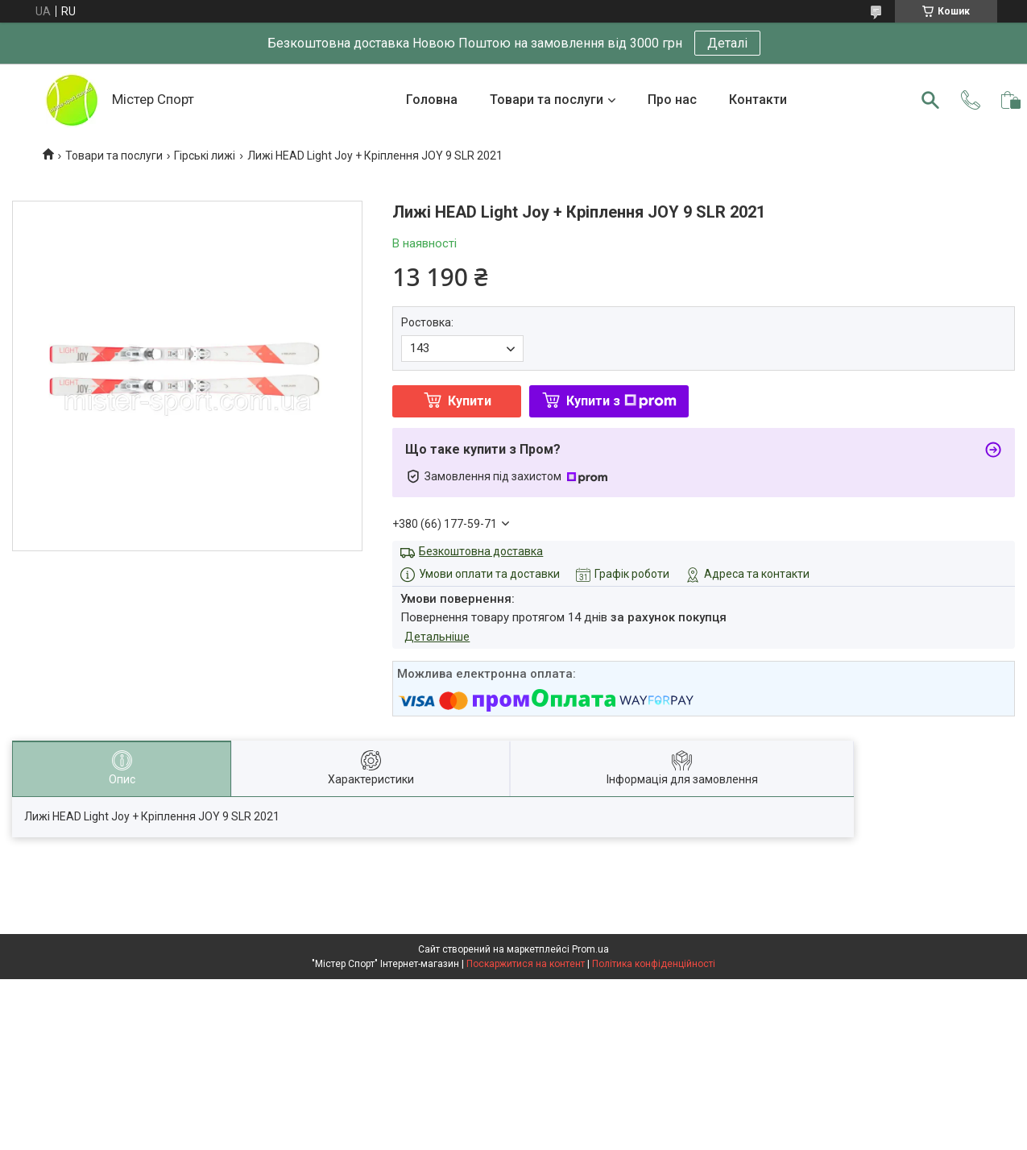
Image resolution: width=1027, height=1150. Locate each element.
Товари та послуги (546, 99)
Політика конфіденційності (653, 963)
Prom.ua (590, 949)
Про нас (672, 99)
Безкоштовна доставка (481, 551)
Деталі (727, 43)
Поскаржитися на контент (525, 963)
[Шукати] (930, 100)
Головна (432, 99)
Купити (469, 401)
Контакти (758, 99)
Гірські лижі (204, 155)
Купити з (621, 401)
